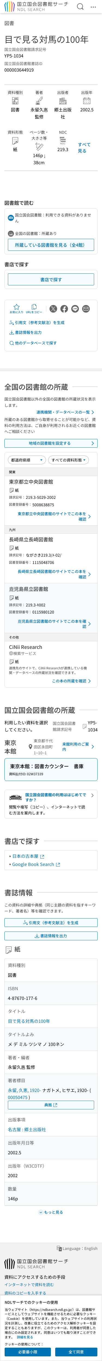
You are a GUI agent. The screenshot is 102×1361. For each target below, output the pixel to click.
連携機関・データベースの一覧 (66, 412)
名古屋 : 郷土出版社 (27, 1129)
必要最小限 (27, 1351)
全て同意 (76, 1351)
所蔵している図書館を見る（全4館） (51, 245)
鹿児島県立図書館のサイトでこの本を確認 (55, 623)
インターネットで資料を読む (29, 1284)
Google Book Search (36, 864)
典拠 (51, 1105)
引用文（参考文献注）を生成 (36, 322)
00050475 (17, 1097)
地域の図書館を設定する (62, 443)
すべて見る (84, 147)
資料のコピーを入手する (25, 1293)
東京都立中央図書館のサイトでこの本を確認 (55, 516)
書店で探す (51, 279)
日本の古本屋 (28, 856)
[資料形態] (68, 460)
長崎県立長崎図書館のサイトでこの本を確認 (55, 574)
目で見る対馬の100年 (29, 1021)
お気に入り (16, 309)
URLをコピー (34, 309)
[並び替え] (27, 460)
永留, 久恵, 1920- (24, 1090)
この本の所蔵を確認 (72, 681)
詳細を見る (25, 1337)
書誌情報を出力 (25, 332)
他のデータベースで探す (33, 343)
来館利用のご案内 (79, 746)
